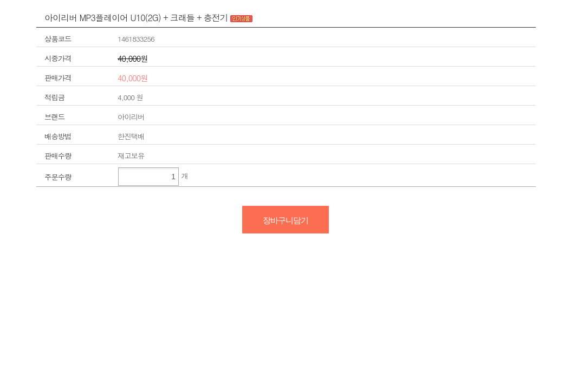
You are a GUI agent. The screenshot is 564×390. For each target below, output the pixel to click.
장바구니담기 (285, 220)
